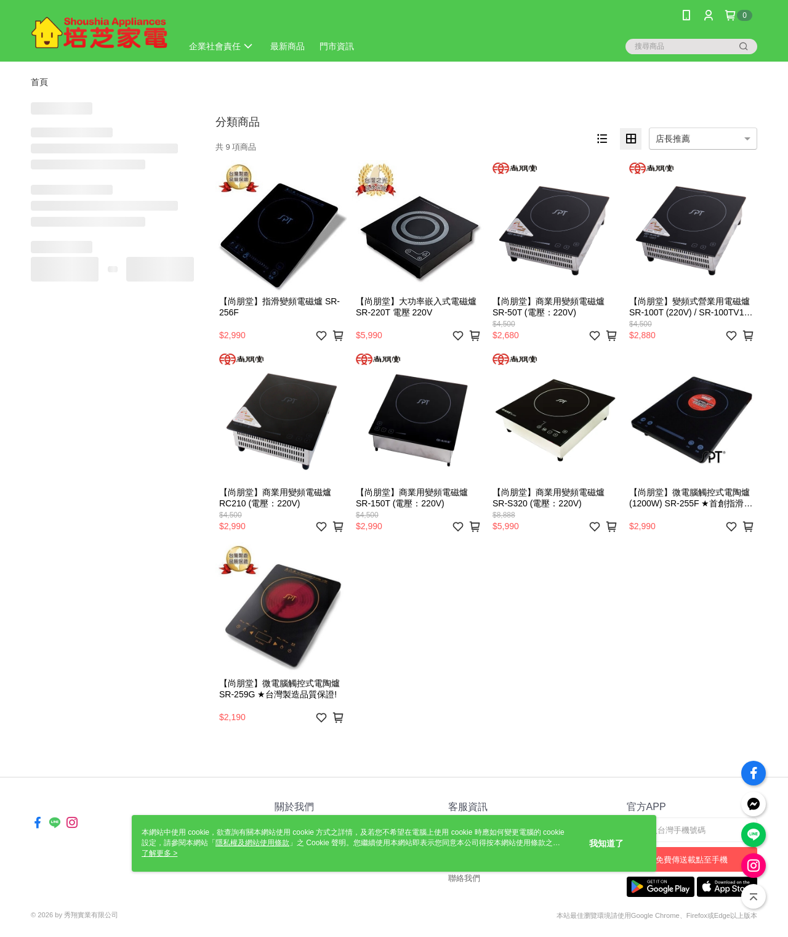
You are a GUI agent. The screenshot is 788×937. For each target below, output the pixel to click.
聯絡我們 (464, 878)
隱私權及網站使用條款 (252, 842)
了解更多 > (159, 853)
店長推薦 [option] (673, 139)
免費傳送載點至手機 (692, 859)
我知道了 (606, 843)
